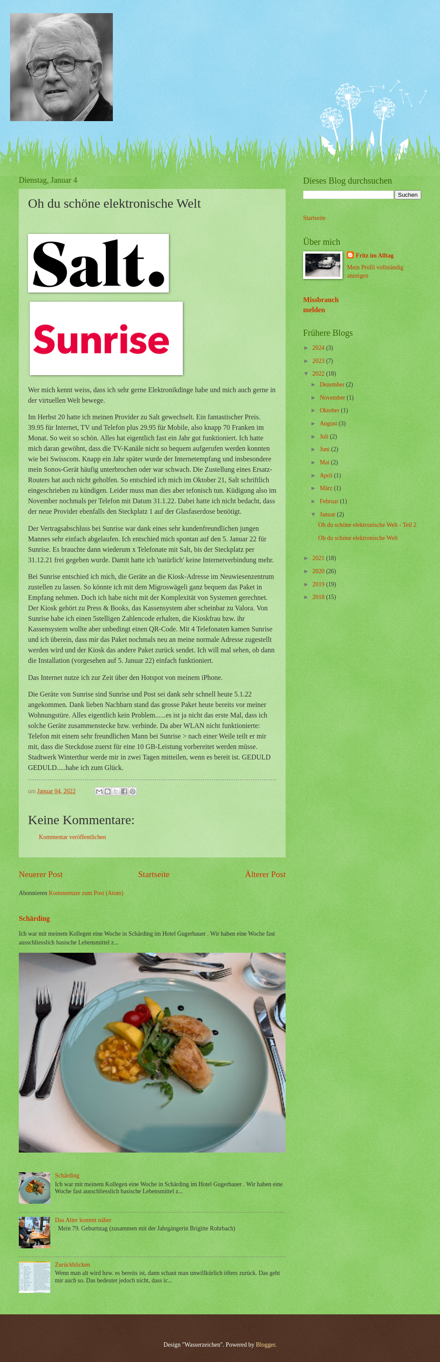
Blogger (265, 1344)
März (327, 488)
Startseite (154, 874)
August (329, 423)
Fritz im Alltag (375, 255)
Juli (325, 436)
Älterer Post (265, 874)
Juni (325, 449)
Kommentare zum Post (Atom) (86, 893)
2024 (319, 348)
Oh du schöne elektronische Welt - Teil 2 (367, 525)
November (333, 397)
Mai (325, 462)
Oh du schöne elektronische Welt (358, 538)
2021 (319, 558)
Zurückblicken (72, 1264)
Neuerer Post (41, 874)
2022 (319, 373)
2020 (319, 571)
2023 (319, 361)
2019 (319, 584)
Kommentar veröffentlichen (72, 837)
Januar (328, 514)
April (327, 475)
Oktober (330, 410)
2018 (319, 597)
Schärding (34, 918)
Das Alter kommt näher (83, 1220)
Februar (330, 501)
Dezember (333, 384)
